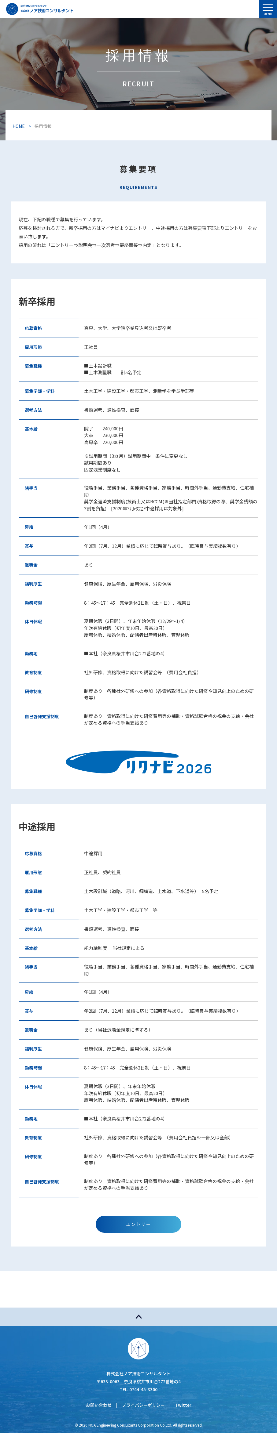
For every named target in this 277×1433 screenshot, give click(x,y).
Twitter (183, 1405)
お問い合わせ (99, 1405)
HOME (19, 126)
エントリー (138, 1224)
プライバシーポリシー (143, 1405)
